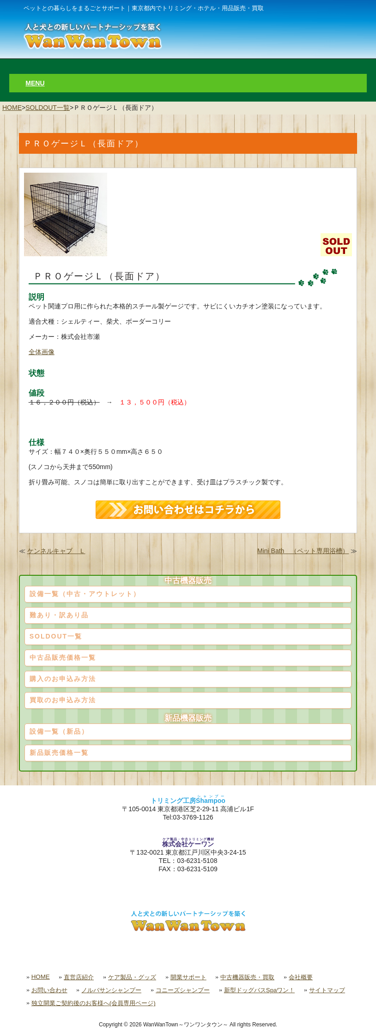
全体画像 (42, 352)
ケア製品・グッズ (132, 977)
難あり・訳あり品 (59, 615)
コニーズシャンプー (183, 990)
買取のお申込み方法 (63, 700)
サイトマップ (327, 990)
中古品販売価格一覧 (63, 657)
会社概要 (301, 977)
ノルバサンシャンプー (111, 990)
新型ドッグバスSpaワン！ (259, 990)
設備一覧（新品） (59, 731)
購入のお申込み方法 (63, 678)
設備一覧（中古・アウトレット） (85, 593)
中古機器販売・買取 (247, 977)
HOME (12, 107)
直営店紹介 (79, 977)
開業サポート (188, 977)
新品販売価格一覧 (59, 752)
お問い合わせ (49, 990)
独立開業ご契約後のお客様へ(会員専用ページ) (93, 1003)
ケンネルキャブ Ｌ (56, 551)
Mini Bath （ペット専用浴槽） (303, 551)
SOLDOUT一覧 (47, 107)
